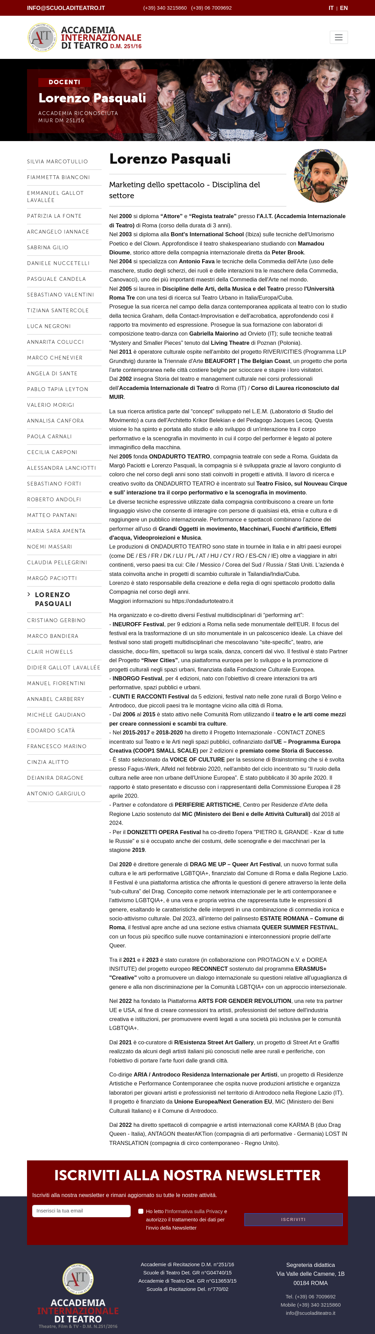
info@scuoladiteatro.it (66, 8)
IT (331, 8)
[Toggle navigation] (339, 37)
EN (344, 8)
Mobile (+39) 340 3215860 (311, 1305)
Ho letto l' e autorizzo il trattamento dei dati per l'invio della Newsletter (186, 1219)
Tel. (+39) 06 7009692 (311, 1296)
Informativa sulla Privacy (195, 1211)
